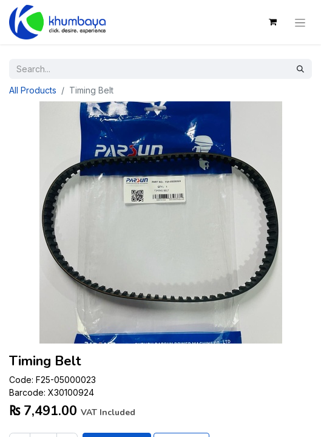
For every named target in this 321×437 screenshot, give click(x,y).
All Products (32, 90)
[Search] (300, 69)
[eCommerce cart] (272, 22)
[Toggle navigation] (300, 22)
